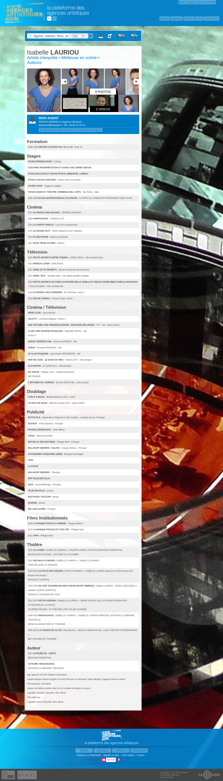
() (72, 121)
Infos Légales (128, 755)
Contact (141, 755)
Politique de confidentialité (88, 755)
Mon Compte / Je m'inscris (195, 2)
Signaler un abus (111, 755)
